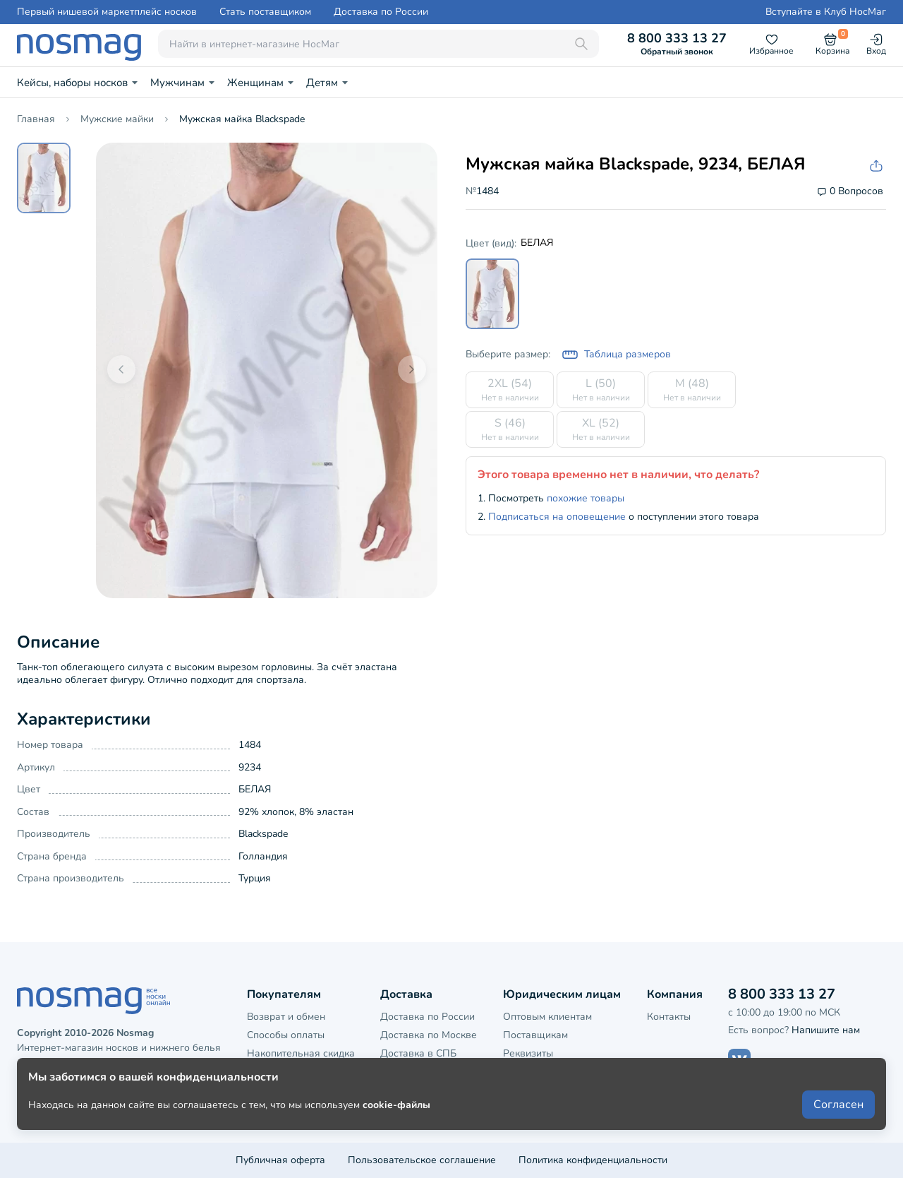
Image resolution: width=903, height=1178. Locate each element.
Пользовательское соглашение (422, 1160)
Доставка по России (381, 12)
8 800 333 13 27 (677, 43)
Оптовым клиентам (547, 1016)
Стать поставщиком (265, 12)
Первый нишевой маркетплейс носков (107, 12)
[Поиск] (581, 44)
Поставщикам (535, 1035)
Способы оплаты (286, 1035)
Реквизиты (528, 1053)
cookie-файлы (396, 1129)
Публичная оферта (280, 1160)
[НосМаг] (79, 44)
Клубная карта (281, 1072)
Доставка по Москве (428, 1035)
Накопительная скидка (301, 1053)
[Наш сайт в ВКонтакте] (739, 1060)
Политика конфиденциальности (593, 1160)
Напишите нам (826, 1030)
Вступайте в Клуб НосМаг (825, 12)
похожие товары (585, 498)
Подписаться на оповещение (557, 516)
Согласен (838, 1130)
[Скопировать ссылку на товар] (874, 166)
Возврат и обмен (286, 1016)
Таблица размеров (616, 354)
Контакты (669, 1016)
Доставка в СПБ (418, 1053)
